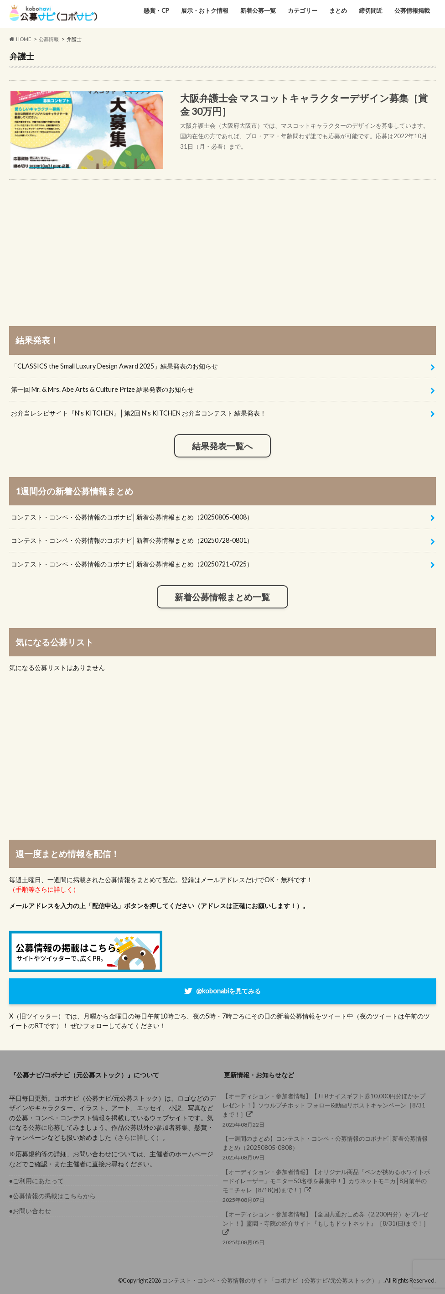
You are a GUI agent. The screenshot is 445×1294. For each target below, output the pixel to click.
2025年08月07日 (326, 1185)
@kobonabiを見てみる (228, 990)
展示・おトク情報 (204, 10)
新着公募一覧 (258, 10)
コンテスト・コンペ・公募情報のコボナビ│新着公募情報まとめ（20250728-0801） (132, 540)
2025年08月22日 (326, 1109)
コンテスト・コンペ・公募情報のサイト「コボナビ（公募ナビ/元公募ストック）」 (272, 1280)
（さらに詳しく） (136, 1137)
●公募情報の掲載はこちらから (52, 1196)
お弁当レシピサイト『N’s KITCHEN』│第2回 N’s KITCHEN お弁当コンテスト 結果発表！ (138, 413)
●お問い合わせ (30, 1211)
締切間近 (371, 10)
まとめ (338, 10)
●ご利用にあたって (36, 1181)
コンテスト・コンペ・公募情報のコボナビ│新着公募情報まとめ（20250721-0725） (132, 564)
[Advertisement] (222, 243)
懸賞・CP (156, 10)
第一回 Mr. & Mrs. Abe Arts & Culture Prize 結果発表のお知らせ (102, 389)
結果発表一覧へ (222, 446)
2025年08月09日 (326, 1147)
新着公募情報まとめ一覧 (222, 597)
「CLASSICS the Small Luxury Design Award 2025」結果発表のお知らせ (114, 366)
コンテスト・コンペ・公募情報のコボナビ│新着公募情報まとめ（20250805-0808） (132, 517)
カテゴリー (302, 10)
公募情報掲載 (412, 10)
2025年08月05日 (326, 1228)
